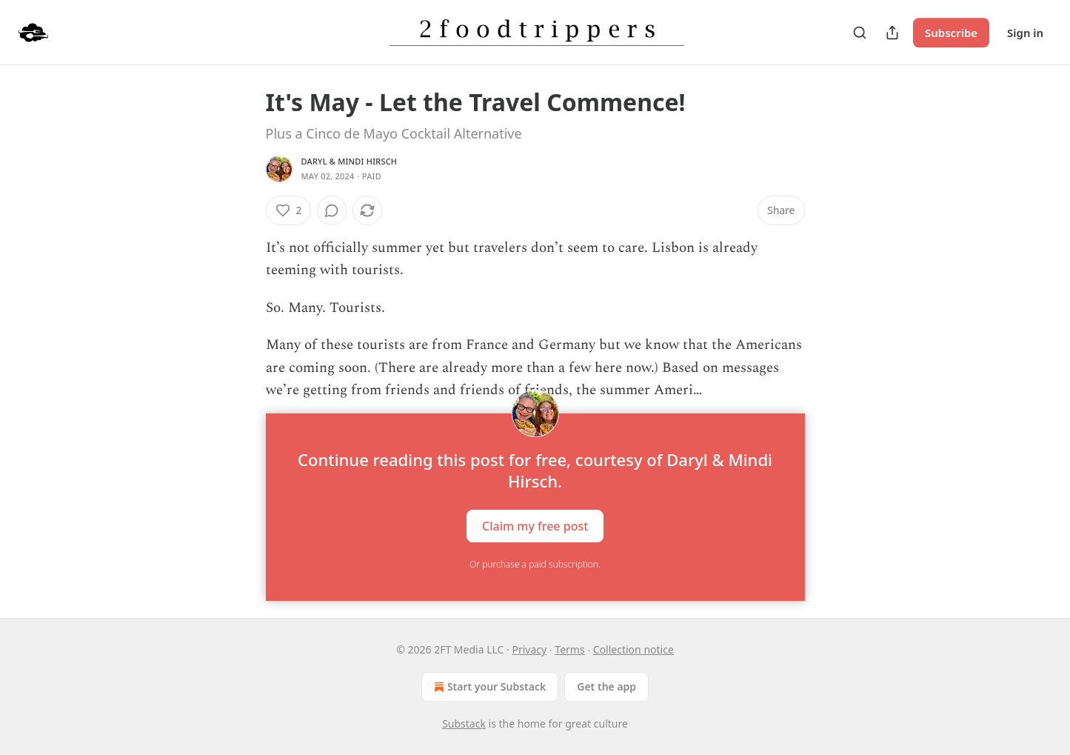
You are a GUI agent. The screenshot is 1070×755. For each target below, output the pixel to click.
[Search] (860, 32)
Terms (569, 649)
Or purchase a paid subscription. (535, 564)
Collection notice (633, 649)
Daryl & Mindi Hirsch (349, 161)
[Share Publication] (892, 32)
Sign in (1025, 32)
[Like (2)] (289, 210)
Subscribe (951, 32)
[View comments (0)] (332, 210)
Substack (464, 723)
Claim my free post (535, 526)
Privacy (529, 649)
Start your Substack (488, 687)
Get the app (606, 686)
